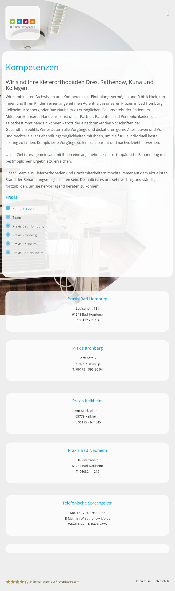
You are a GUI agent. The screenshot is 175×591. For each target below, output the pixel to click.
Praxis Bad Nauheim (28, 253)
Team (17, 217)
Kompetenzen (23, 208)
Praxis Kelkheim (25, 244)
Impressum (143, 581)
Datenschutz (162, 581)
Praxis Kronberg (25, 235)
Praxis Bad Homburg (28, 226)
